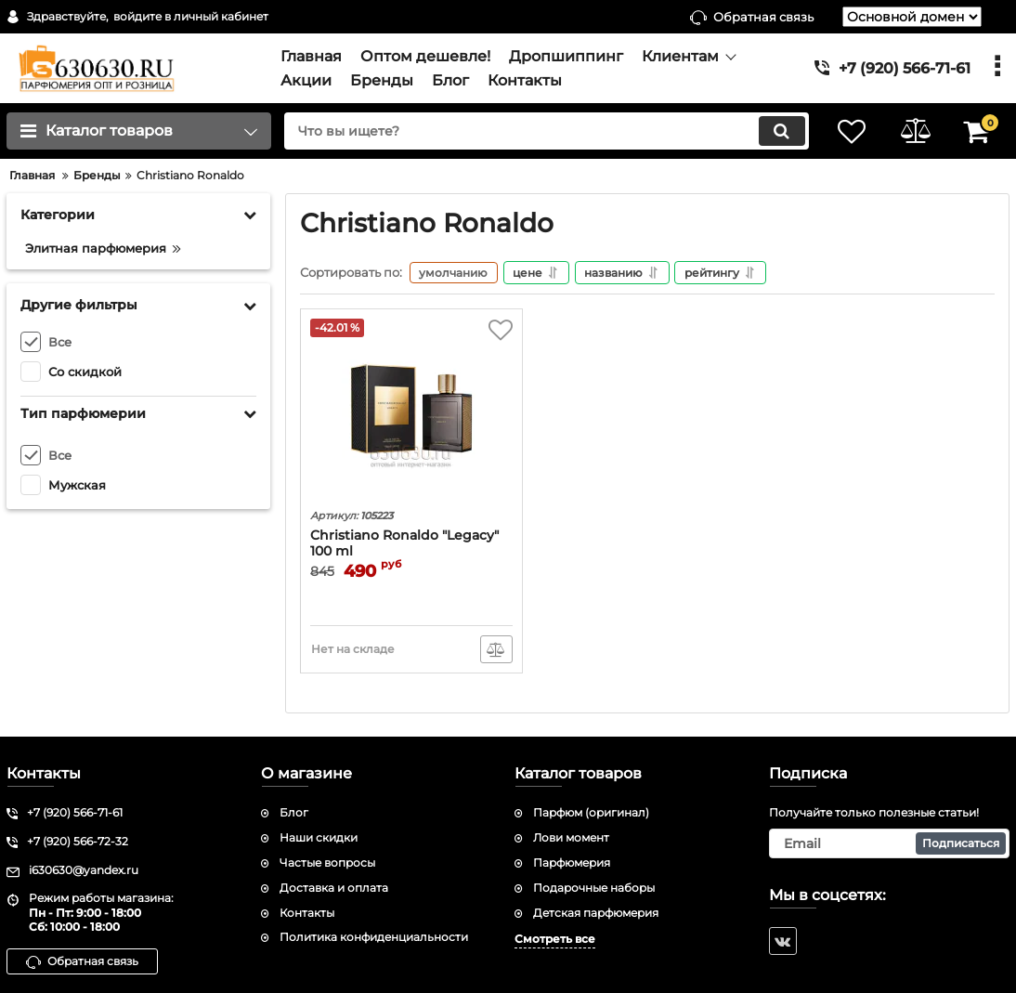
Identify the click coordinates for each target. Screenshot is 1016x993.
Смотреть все (555, 940)
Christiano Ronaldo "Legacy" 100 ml (404, 544)
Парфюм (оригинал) (591, 813)
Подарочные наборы (594, 888)
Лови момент (571, 837)
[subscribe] (889, 843)
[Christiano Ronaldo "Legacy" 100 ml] (411, 411)
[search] (542, 131)
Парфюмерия (571, 862)
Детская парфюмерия (595, 913)
